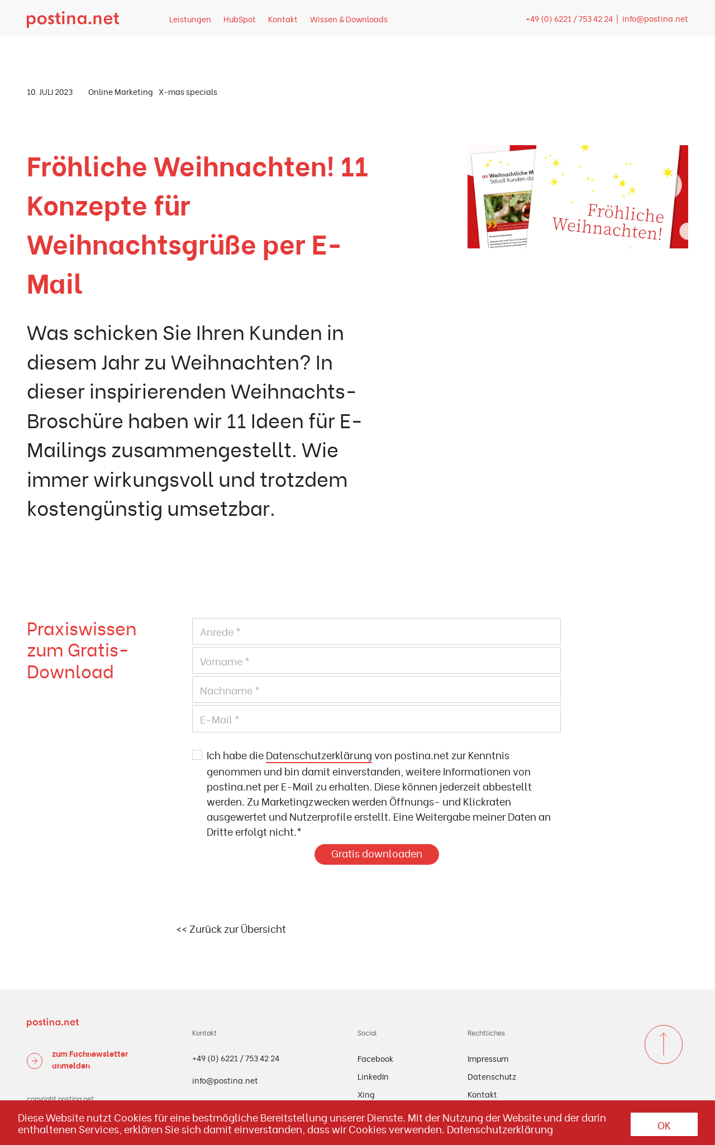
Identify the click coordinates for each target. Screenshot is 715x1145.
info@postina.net (655, 18)
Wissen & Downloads (349, 19)
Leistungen (190, 19)
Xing (366, 1094)
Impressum (488, 1058)
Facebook (375, 1058)
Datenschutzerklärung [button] (500, 1129)
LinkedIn (373, 1076)
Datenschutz (492, 1076)
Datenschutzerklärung (319, 754)
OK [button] (664, 1124)
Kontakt (283, 19)
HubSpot (239, 19)
